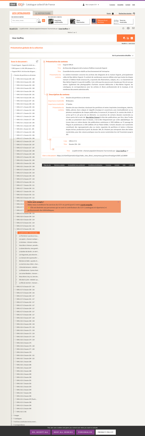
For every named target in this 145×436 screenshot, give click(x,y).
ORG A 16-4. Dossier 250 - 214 (25, 220)
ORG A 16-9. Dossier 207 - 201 (25, 101)
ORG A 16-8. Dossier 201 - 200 (25, 82)
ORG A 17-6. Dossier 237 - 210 (25, 179)
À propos (112, 5)
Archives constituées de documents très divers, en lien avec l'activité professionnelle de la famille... (25, 422)
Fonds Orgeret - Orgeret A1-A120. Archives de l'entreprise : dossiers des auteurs (24, 65)
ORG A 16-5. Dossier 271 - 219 (25, 330)
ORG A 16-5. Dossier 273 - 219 (25, 337)
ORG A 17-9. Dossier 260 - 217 (25, 296)
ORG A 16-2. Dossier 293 (24, 387)
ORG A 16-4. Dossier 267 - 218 (25, 318)
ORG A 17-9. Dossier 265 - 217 (25, 311)
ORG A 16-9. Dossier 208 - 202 (25, 104)
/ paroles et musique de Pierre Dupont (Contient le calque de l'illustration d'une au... (29, 236)
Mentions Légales (59, 165)
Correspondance (19, 425)
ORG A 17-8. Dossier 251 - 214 (25, 223)
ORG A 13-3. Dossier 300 (24, 408)
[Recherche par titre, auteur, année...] (23, 21)
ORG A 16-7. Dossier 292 (24, 383)
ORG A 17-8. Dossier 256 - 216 (25, 229)
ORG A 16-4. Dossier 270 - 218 (25, 327)
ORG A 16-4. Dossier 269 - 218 (25, 324)
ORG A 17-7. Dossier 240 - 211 (25, 188)
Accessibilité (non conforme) (76, 165)
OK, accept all (40, 432)
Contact (127, 5)
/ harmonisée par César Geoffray (29, 233)
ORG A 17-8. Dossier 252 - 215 (25, 226)
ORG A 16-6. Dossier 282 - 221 (25, 355)
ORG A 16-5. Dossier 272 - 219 (25, 333)
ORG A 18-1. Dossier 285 (24, 362)
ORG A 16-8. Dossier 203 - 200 (25, 88)
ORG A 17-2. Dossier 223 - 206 (25, 135)
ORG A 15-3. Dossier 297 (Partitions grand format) (27, 399)
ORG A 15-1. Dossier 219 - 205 (25, 126)
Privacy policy (105, 432)
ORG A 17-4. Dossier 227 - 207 (25, 148)
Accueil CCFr (14, 29)
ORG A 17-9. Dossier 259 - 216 (25, 293)
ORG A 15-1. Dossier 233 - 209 (25, 166)
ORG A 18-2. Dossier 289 (24, 374)
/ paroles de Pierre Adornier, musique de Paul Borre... (29, 261)
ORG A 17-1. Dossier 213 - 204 (25, 113)
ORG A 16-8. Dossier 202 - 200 (25, 85)
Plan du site (47, 165)
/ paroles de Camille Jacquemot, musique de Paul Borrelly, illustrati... (29, 267)
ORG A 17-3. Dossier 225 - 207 (25, 141)
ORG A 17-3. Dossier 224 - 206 (25, 138)
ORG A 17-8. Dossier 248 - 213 (25, 213)
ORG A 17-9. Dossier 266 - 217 (25, 315)
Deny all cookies (63, 432)
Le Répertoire (43, 13)
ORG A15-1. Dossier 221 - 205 (25, 129)
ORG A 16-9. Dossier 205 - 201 (25, 94)
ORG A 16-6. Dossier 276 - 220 (25, 346)
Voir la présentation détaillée (121, 55)
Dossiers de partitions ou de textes (25, 75)
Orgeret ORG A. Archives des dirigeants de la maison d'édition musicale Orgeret (24, 71)
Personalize (85, 432)
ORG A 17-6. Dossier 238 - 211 (25, 182)
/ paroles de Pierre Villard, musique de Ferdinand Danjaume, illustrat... (29, 258)
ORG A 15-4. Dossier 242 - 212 (25, 195)
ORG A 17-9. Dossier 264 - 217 (25, 308)
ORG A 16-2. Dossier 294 (24, 390)
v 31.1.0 (131, 165)
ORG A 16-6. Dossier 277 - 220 (25, 349)
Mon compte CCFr (93, 5)
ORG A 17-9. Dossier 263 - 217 (25, 305)
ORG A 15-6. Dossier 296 (24, 396)
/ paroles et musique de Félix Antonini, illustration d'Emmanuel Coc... (29, 280)
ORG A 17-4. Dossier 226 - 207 (25, 145)
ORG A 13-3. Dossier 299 (24, 405)
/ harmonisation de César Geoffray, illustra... (29, 276)
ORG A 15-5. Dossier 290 (24, 377)
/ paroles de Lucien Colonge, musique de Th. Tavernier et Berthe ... (29, 264)
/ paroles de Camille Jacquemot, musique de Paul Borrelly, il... (29, 273)
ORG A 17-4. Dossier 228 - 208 (25, 151)
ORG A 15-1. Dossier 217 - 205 (25, 119)
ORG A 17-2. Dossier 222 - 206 (25, 132)
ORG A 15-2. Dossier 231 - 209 (25, 160)
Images (16, 415)
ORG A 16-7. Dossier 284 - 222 (25, 358)
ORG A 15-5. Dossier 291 (24, 380)
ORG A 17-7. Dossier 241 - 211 (25, 191)
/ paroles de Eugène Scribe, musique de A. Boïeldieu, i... (29, 248)
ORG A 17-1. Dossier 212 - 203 (25, 110)
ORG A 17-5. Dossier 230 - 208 (25, 157)
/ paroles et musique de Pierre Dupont (29, 239)
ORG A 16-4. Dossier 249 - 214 (25, 216)
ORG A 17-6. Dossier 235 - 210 (25, 173)
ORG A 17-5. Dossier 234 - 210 (25, 170)
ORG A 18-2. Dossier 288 (24, 371)
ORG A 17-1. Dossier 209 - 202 (25, 107)
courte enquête (86, 204)
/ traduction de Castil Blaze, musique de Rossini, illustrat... (29, 251)
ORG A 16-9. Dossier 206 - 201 (25, 98)
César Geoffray (63, 29)
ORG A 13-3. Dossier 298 (24, 402)
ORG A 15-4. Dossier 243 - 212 (25, 198)
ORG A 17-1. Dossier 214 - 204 (25, 116)
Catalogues (18, 418)
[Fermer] (115, 202)
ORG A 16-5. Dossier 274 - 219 (25, 340)
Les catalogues (21, 13)
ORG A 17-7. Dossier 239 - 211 (25, 185)
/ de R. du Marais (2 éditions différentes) (29, 245)
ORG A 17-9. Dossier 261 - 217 (25, 299)
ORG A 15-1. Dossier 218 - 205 (25, 123)
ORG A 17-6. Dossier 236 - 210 (25, 176)
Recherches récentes (127, 13)
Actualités (120, 5)
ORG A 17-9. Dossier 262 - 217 (25, 302)
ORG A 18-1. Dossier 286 (24, 365)
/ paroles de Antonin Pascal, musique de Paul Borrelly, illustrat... (29, 270)
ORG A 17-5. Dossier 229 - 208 (25, 154)
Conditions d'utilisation (95, 165)
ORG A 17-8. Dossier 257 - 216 (25, 286)
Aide (133, 5)
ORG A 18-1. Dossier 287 (24, 368)
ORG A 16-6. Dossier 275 (24, 343)
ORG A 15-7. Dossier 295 (24, 393)
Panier (110, 13)
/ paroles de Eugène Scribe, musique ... (29, 255)
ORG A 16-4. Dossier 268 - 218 (25, 321)
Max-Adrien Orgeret (93, 117)
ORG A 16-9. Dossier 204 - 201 (25, 91)
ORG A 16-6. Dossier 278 (24, 352)
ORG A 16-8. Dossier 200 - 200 (25, 79)
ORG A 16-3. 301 (21, 412)
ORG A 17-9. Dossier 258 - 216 (25, 290)
